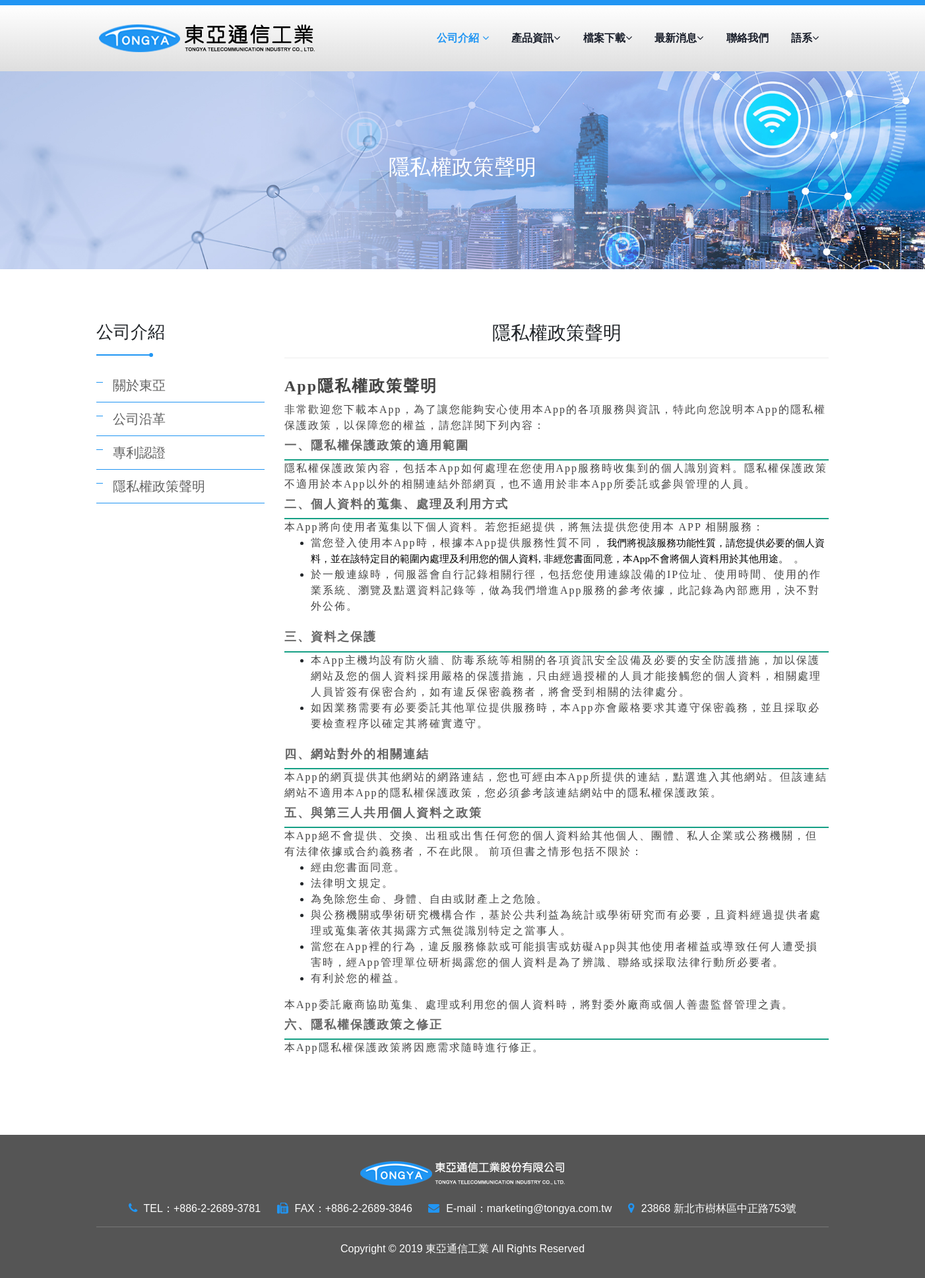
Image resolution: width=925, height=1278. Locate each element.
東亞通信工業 (457, 1248)
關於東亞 (139, 385)
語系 (805, 38)
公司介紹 (462, 38)
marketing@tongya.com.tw (549, 1208)
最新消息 (678, 38)
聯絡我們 (747, 38)
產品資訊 (535, 38)
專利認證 (139, 452)
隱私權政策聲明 (159, 486)
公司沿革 (139, 419)
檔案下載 (607, 38)
